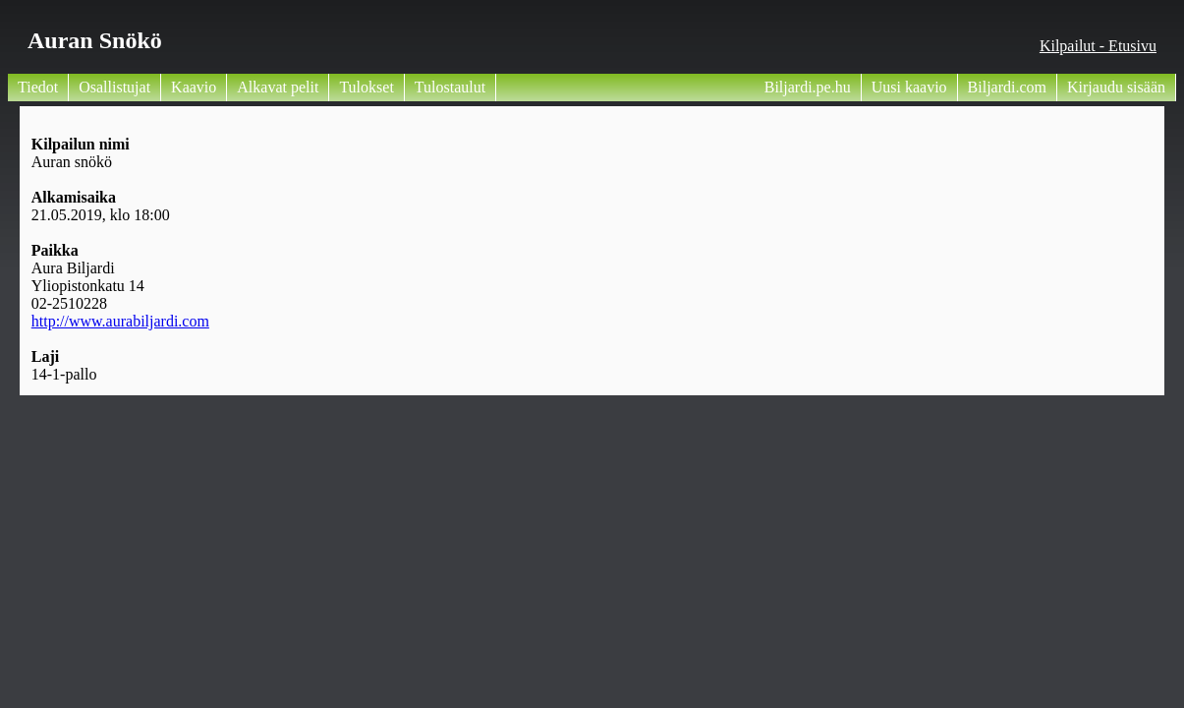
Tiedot (38, 87)
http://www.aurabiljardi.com (120, 321)
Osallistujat (114, 87)
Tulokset (366, 87)
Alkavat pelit (277, 87)
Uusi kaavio (909, 87)
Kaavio (193, 87)
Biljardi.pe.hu (807, 87)
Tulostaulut (450, 87)
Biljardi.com (1007, 87)
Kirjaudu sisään (1116, 87)
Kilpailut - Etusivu (1098, 45)
